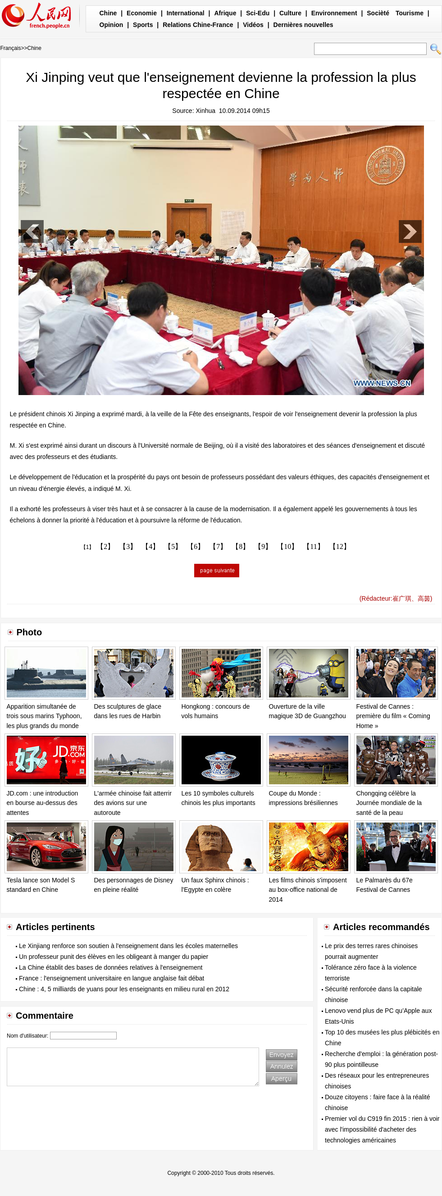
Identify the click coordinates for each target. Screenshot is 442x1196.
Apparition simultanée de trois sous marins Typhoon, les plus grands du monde (44, 716)
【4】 (150, 546)
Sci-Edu (257, 13)
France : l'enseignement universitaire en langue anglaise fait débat (111, 978)
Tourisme (410, 13)
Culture (290, 13)
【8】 (241, 546)
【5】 (173, 546)
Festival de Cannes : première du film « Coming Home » (393, 716)
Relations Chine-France (198, 24)
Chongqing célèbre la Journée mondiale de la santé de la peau (389, 803)
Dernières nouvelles (303, 24)
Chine (108, 13)
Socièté (378, 13)
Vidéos (253, 24)
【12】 (340, 546)
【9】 (263, 546)
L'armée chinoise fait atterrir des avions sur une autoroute (133, 803)
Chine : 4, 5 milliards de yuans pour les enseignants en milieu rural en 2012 (124, 989)
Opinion (111, 24)
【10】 (287, 546)
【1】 (88, 547)
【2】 (105, 546)
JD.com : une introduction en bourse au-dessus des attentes (42, 803)
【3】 (128, 546)
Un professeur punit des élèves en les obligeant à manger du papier (113, 956)
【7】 (218, 546)
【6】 (196, 546)
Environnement (334, 13)
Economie (142, 13)
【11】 (313, 546)
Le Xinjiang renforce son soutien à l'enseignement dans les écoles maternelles (128, 945)
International (186, 13)
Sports (143, 24)
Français (10, 48)
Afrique (225, 13)
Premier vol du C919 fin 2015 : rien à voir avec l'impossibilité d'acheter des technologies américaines (382, 1129)
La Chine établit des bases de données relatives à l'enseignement (110, 967)
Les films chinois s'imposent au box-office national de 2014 (308, 890)
